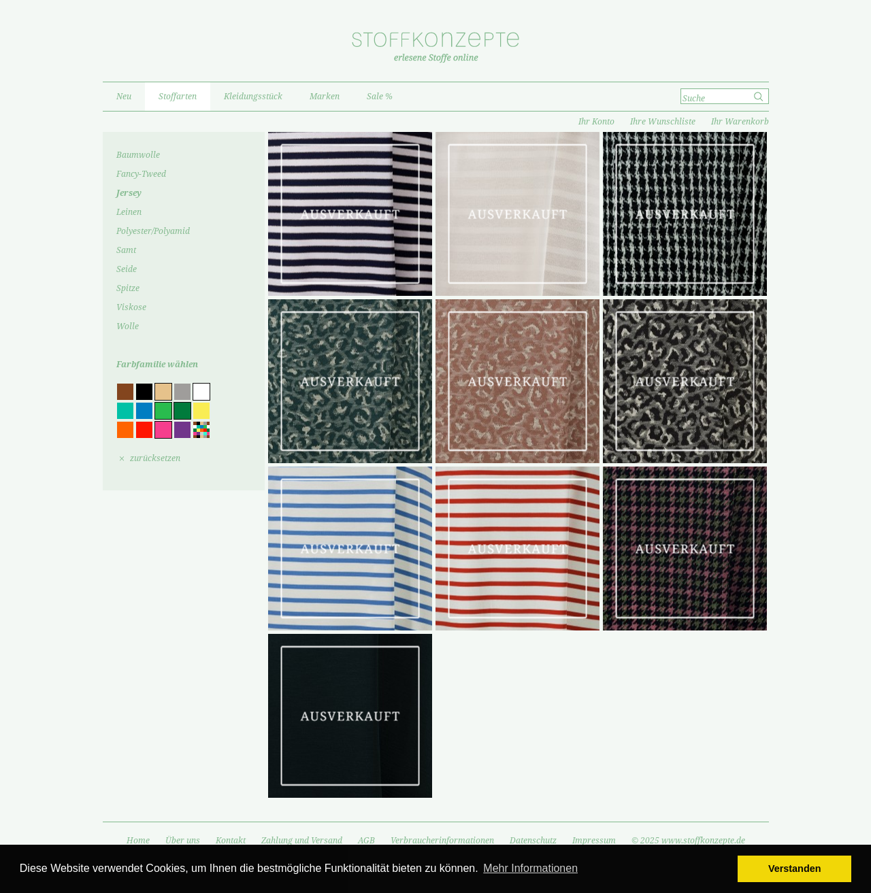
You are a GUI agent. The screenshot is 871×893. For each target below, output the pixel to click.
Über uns (182, 840)
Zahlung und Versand (301, 840)
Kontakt (231, 840)
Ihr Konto (596, 122)
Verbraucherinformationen (442, 840)
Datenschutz (533, 840)
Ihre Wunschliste (662, 122)
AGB (366, 840)
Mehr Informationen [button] (530, 868)
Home (138, 840)
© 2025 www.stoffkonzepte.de (688, 840)
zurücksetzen (155, 458)
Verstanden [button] (794, 868)
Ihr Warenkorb (740, 122)
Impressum (594, 840)
